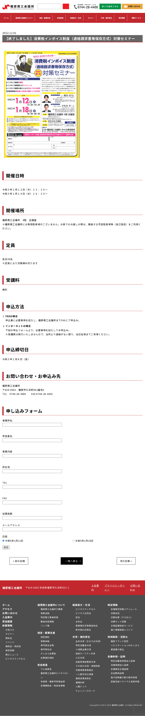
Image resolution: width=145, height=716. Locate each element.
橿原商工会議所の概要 (52, 609)
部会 (78, 617)
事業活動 (45, 613)
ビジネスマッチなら (15, 658)
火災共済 (80, 657)
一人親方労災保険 (84, 674)
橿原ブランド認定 (119, 641)
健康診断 (80, 682)
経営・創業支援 (46, 633)
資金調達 (43, 665)
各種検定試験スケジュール (124, 609)
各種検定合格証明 (119, 669)
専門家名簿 (46, 649)
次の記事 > (126, 561)
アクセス (7, 609)
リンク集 (45, 625)
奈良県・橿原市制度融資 (53, 681)
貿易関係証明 (117, 673)
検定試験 (10, 650)
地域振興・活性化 (118, 637)
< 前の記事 (19, 561)
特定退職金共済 (83, 645)
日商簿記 (115, 613)
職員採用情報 (47, 621)
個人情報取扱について (122, 629)
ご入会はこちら (110, 6)
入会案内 (7, 617)
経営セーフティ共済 (85, 653)
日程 (72, 542)
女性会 (79, 621)
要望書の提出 (117, 649)
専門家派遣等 (47, 645)
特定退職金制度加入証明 (123, 661)
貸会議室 (7, 621)
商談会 (9, 638)
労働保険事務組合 (84, 670)
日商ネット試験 (118, 621)
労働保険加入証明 (119, 665)
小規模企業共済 (83, 649)
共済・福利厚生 (81, 637)
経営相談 (45, 637)
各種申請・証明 (116, 656)
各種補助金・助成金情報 (53, 685)
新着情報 (7, 625)
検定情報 (113, 605)
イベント (10, 642)
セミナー (91, 18)
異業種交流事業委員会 (87, 625)
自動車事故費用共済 (86, 661)
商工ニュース (12, 654)
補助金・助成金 (13, 646)
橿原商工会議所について (51, 605)
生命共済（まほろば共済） (89, 641)
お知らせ (10, 629)
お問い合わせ (132, 6)
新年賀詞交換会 (83, 629)
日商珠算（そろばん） (122, 617)
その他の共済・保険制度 (88, 666)
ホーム (6, 18)
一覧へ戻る (72, 561)
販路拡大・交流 (81, 605)
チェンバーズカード (85, 690)
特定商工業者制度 (49, 617)
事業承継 (45, 641)
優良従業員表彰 (83, 678)
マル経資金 (46, 669)
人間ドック (81, 686)
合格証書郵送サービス (122, 625)
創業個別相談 (47, 657)
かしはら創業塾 (48, 653)
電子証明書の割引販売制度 (124, 677)
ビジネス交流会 (83, 613)
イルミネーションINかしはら (125, 645)
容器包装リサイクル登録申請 (125, 681)
